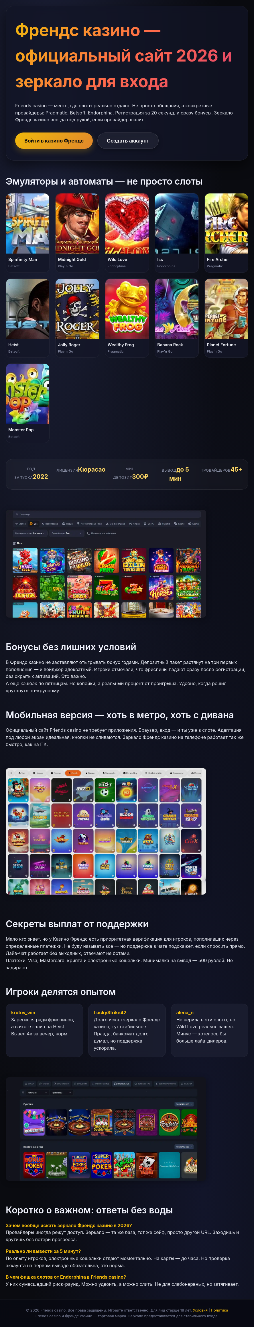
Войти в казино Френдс (54, 141)
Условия (200, 1310)
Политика (219, 1310)
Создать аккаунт (128, 141)
